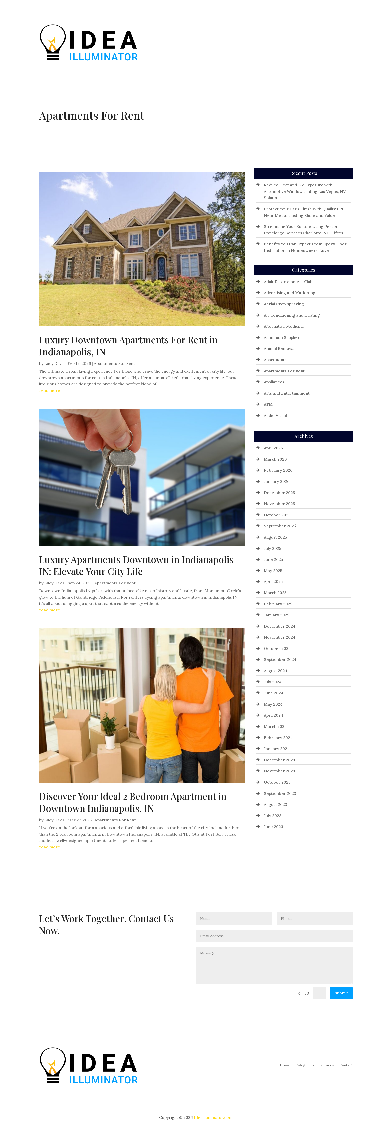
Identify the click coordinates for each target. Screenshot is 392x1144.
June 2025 (273, 559)
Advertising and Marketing (290, 292)
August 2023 (275, 804)
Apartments (275, 359)
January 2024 (277, 748)
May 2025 (273, 570)
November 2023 (279, 770)
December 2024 (280, 626)
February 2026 (278, 470)
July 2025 (273, 548)
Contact (346, 42)
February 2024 (278, 737)
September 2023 (280, 793)
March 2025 (275, 592)
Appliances (274, 381)
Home (285, 42)
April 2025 (273, 581)
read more (49, 390)
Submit (341, 992)
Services (327, 42)
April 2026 (273, 447)
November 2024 (280, 637)
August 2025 (275, 537)
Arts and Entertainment (287, 393)
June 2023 (273, 826)
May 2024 (273, 704)
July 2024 (273, 681)
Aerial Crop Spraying (284, 303)
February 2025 (278, 603)
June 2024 (274, 692)
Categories (305, 42)
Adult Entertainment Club (288, 281)
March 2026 (275, 459)
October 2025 (277, 514)
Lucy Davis (54, 363)
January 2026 (277, 481)
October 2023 (277, 782)
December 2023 (279, 759)
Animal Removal (279, 348)
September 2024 (280, 659)
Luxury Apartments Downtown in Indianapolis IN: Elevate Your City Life (136, 565)
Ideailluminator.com (213, 1117)
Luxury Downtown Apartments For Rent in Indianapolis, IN (128, 345)
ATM (268, 404)
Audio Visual (275, 415)
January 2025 (277, 614)
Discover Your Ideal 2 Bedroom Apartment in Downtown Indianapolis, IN (132, 802)
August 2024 (276, 670)
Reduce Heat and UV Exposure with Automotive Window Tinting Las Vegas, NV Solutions (305, 191)
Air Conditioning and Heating (292, 315)
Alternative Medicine (284, 326)
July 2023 (273, 815)
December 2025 (279, 492)
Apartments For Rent (114, 363)
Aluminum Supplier (282, 337)
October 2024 (277, 648)
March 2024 (275, 726)
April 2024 (273, 715)
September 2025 (280, 525)
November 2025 (279, 503)
